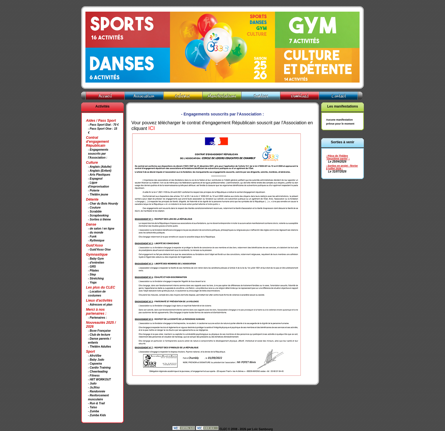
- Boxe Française (99, 330)
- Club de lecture (99, 334)
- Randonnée (96, 391)
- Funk (92, 236)
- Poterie (93, 190)
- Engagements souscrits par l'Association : (98, 153)
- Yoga (92, 282)
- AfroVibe (94, 355)
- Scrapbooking (98, 215)
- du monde (95, 232)
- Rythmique (96, 240)
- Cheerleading (98, 371)
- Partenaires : (97, 317)
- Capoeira (95, 363)
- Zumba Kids (97, 415)
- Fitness (94, 375)
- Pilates (93, 270)
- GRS (92, 266)
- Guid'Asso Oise (99, 249)
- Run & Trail (96, 403)
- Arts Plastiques (99, 174)
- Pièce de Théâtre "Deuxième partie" (337, 157)
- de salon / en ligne (101, 228)
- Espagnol (95, 178)
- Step (92, 274)
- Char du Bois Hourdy (103, 203)
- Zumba (93, 411)
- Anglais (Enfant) (99, 170)
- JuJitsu (94, 387)
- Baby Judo (96, 359)
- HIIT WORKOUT (99, 379)
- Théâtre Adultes (99, 346)
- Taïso (92, 407)
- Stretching (96, 278)
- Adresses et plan (100, 304)
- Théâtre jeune (98, 194)
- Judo (92, 383)
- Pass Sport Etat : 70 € (103, 124)
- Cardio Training (99, 367)
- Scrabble (95, 211)
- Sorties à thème (99, 219)
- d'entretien (96, 262)
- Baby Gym (96, 258)
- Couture (94, 207)
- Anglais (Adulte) (99, 166)
